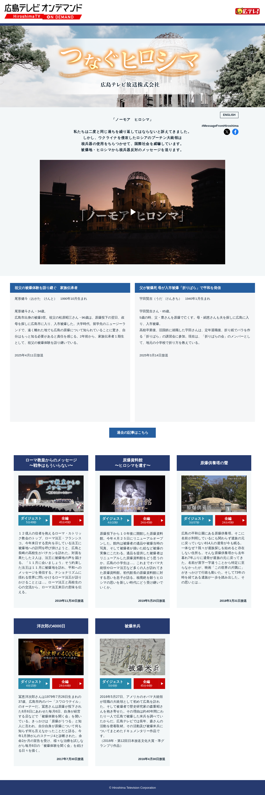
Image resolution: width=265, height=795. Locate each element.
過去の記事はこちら (132, 432)
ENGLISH (229, 115)
